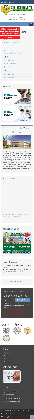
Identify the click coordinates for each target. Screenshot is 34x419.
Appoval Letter (9, 77)
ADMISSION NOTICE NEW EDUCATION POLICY (16, 312)
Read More (14, 170)
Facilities (6, 356)
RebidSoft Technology (12, 413)
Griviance (10, 38)
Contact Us (8, 386)
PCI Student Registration (10, 29)
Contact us (6, 362)
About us (6, 353)
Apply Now (22, 300)
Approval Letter (9, 50)
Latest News (7, 359)
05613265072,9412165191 (17, 17)
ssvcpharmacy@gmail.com (18, 19)
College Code (9, 60)
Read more (6, 273)
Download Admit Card (10, 33)
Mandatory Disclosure (11, 42)
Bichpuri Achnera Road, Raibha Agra (16, 14)
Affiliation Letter (10, 63)
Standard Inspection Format (13, 53)
